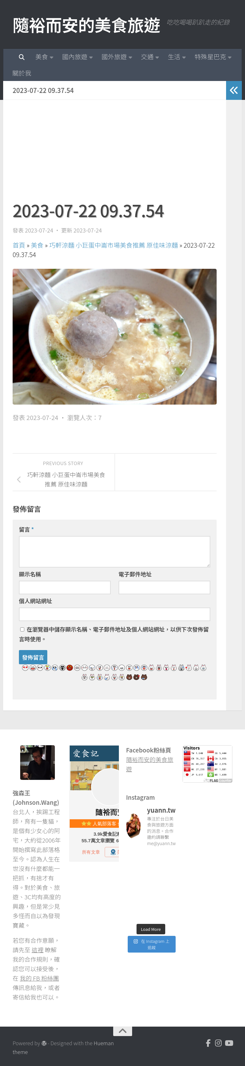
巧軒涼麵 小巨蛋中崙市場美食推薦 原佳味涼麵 (113, 245)
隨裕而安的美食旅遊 (86, 24)
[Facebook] (208, 1043)
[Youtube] (228, 1043)
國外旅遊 (114, 56)
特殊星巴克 (210, 56)
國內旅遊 (74, 56)
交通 (147, 56)
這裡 (38, 949)
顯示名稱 (30, 574)
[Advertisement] (115, 153)
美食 (41, 56)
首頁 (19, 245)
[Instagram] (218, 1043)
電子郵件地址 (135, 574)
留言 (26, 529)
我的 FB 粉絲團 (39, 978)
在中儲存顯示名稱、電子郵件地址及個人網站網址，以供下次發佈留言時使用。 (114, 634)
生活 (174, 56)
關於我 (21, 73)
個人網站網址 (35, 601)
